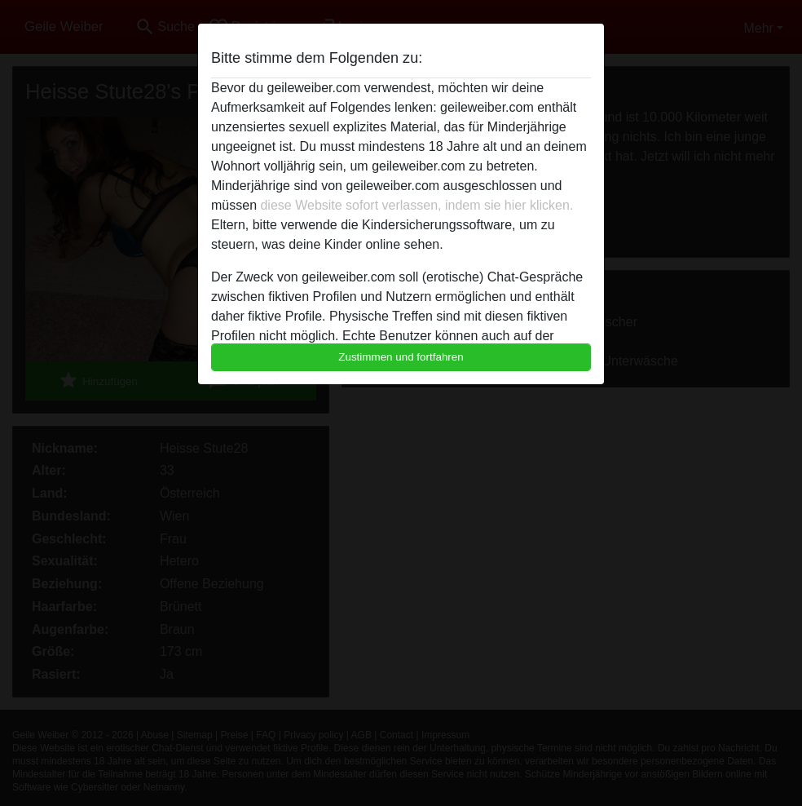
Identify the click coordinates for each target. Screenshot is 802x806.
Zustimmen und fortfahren (401, 357)
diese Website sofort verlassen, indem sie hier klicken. (416, 205)
